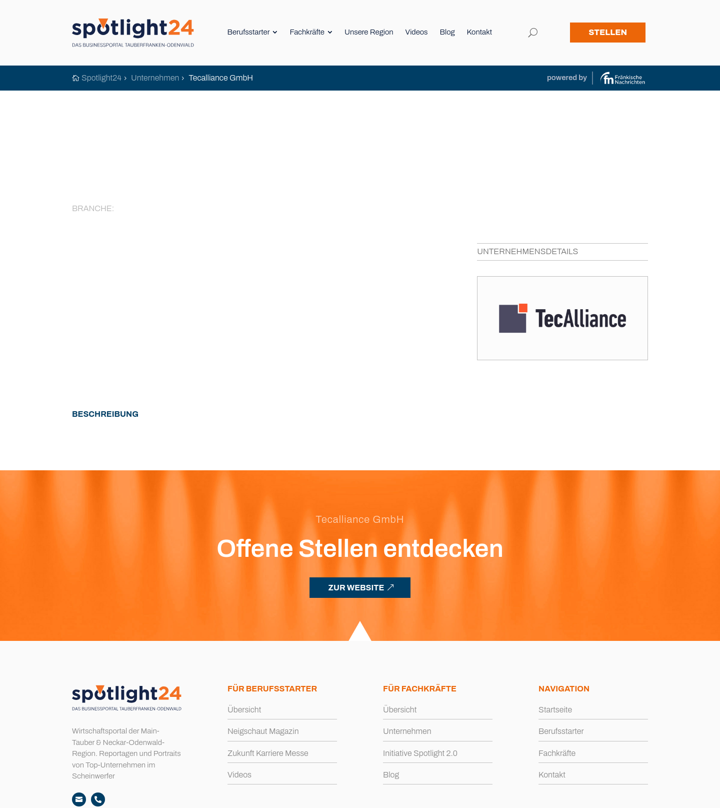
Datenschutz (365, 794)
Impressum (319, 794)
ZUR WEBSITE (356, 529)
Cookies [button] (406, 794)
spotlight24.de (123, 794)
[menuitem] (255, 33)
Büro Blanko (628, 794)
